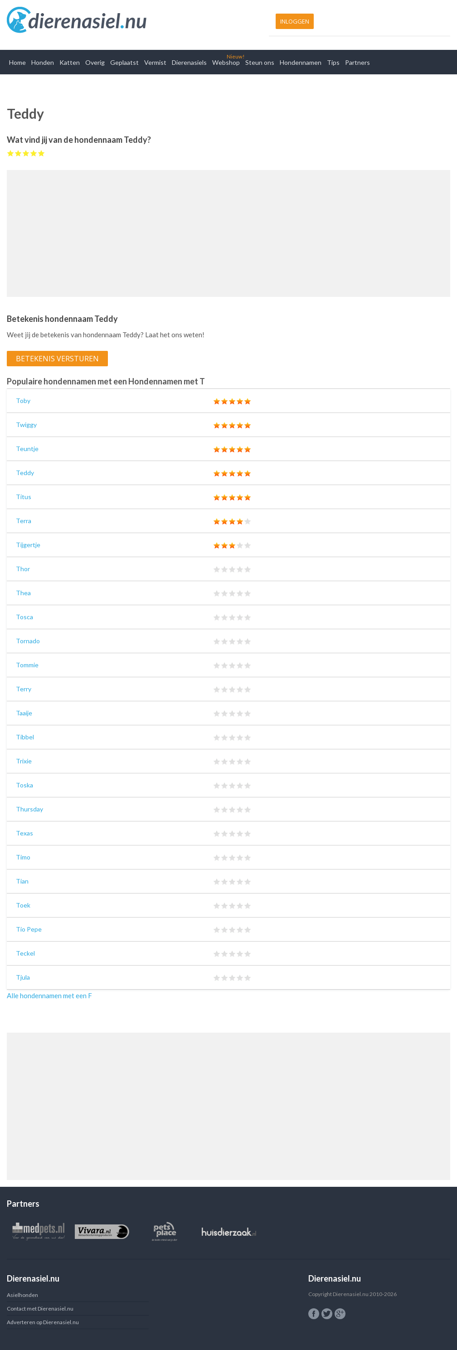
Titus (23, 496)
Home (17, 62)
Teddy (25, 472)
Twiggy (26, 424)
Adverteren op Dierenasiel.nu (43, 1322)
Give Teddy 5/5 (41, 153)
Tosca (24, 617)
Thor (23, 569)
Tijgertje (28, 545)
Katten (69, 62)
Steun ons (259, 62)
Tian (22, 881)
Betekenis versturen (57, 359)
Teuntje (27, 448)
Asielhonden (22, 1295)
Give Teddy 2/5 (18, 153)
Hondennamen (300, 62)
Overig (95, 62)
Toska (24, 785)
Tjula (23, 977)
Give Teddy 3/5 (26, 153)
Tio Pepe (29, 929)
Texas (24, 833)
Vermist (155, 62)
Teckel (25, 953)
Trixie (24, 761)
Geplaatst (124, 62)
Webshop (226, 62)
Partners (357, 62)
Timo (23, 857)
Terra (23, 520)
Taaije (24, 713)
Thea (23, 593)
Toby (23, 400)
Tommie (27, 665)
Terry (23, 689)
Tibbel (25, 737)
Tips (333, 62)
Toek (23, 905)
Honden (42, 62)
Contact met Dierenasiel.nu (40, 1308)
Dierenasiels (189, 62)
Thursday (29, 809)
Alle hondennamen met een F (49, 995)
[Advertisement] (228, 233)
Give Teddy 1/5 (11, 153)
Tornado (28, 641)
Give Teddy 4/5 (34, 153)
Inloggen (294, 21)
